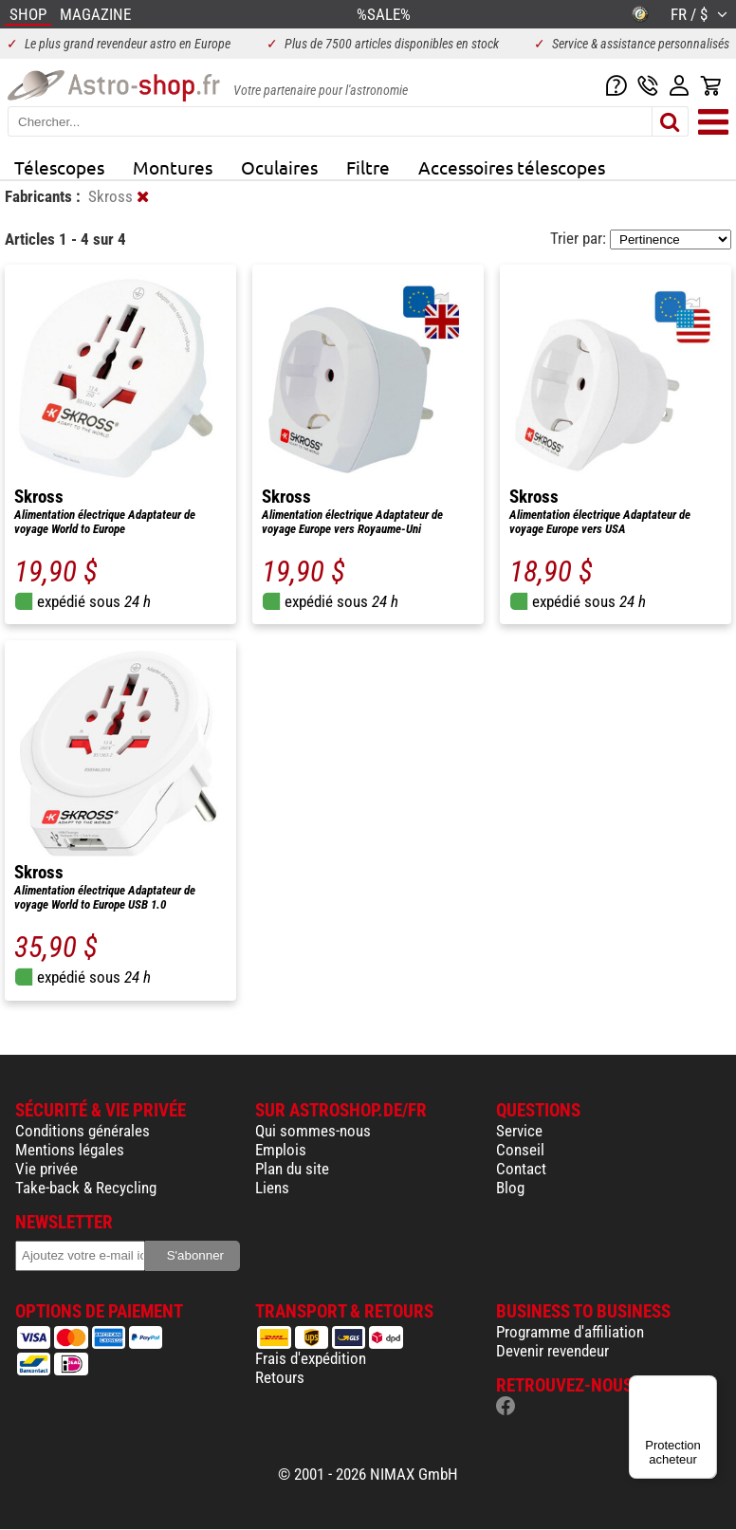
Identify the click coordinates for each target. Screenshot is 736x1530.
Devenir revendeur (552, 1350)
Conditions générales (82, 1130)
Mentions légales (69, 1149)
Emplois (280, 1149)
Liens (272, 1187)
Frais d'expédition (310, 1358)
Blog (510, 1187)
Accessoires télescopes (511, 167)
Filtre (368, 167)
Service (519, 1130)
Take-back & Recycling (85, 1187)
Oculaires (279, 167)
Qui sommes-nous (313, 1130)
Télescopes (59, 167)
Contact (521, 1168)
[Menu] (705, 1386)
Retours (279, 1377)
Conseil (520, 1149)
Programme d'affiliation (570, 1331)
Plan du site (292, 1168)
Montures (172, 167)
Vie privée (46, 1168)
